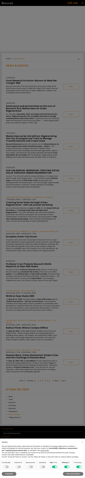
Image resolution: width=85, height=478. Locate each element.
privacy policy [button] (57, 446)
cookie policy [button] (44, 450)
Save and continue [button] (73, 474)
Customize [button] (9, 474)
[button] (82, 442)
